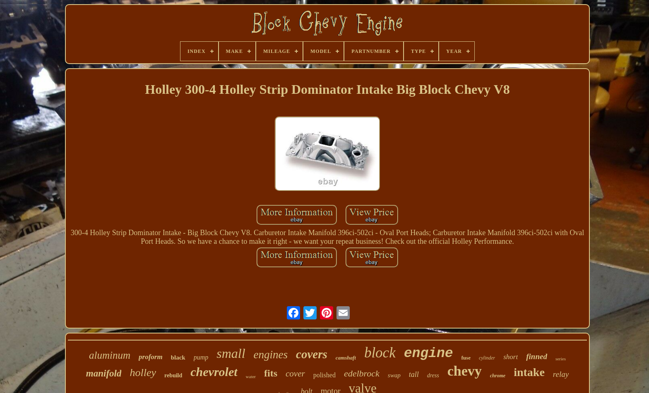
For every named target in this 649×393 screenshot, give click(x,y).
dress (433, 375)
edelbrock (362, 373)
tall (414, 374)
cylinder (487, 358)
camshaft (346, 358)
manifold (104, 373)
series (560, 358)
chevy (464, 371)
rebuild (173, 375)
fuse (466, 358)
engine (428, 353)
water (251, 376)
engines (271, 354)
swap (394, 375)
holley (143, 373)
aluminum (109, 355)
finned (536, 356)
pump (201, 357)
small (230, 353)
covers (311, 354)
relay (561, 374)
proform (151, 357)
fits (270, 373)
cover (295, 374)
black (178, 357)
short (510, 357)
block (380, 353)
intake (529, 372)
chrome (497, 376)
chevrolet (213, 372)
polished (324, 375)
